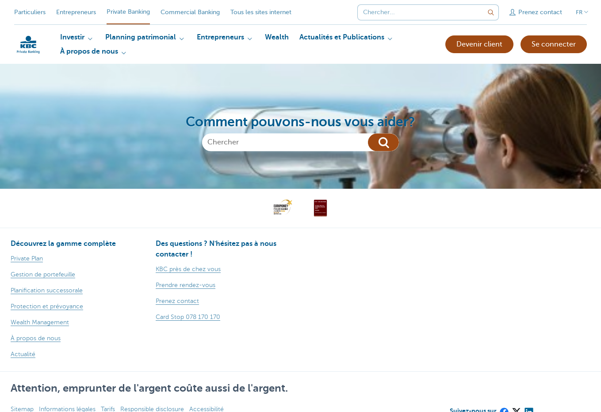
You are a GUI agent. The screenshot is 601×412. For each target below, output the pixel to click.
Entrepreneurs (76, 12)
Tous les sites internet (260, 12)
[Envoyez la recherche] (491, 12)
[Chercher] (300, 142)
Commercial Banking (190, 12)
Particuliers (30, 12)
